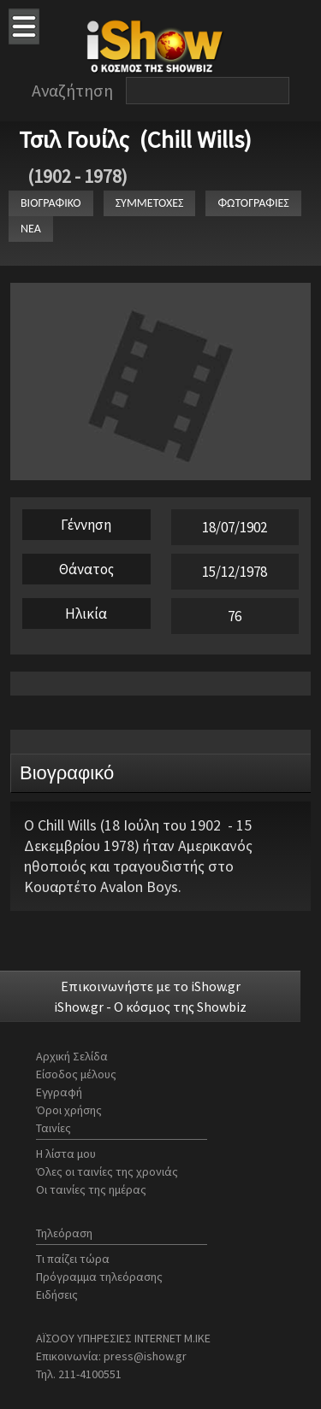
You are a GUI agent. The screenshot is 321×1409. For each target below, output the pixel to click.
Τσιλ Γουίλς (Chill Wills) (135, 139)
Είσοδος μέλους (76, 1074)
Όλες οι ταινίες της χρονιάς (107, 1171)
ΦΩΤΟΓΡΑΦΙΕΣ (252, 203)
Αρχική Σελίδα (72, 1056)
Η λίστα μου (66, 1153)
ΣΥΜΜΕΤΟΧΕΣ (150, 203)
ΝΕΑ (31, 228)
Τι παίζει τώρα (73, 1258)
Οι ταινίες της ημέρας (91, 1189)
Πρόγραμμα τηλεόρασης (99, 1276)
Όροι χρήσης (69, 1110)
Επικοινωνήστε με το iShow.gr (151, 986)
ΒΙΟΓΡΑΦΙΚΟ (51, 203)
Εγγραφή (59, 1092)
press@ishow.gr (145, 1356)
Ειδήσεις (57, 1294)
